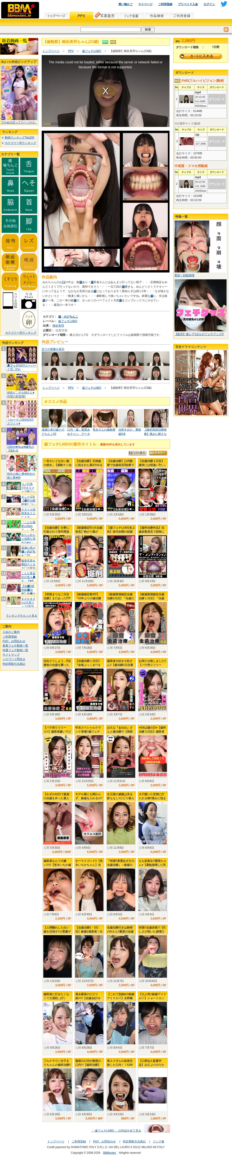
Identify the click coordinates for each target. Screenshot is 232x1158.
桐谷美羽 (58, 325)
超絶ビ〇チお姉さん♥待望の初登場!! (20, 394)
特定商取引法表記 (14, 663)
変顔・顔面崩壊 (184, 275)
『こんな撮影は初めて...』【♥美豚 (28, 528)
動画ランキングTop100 (19, 137)
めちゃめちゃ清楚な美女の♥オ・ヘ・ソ (28, 540)
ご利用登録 (165, 4)
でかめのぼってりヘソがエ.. (19, 122)
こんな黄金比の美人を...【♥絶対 (28, 579)
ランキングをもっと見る (21, 615)
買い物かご (125, 4)
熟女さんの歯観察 (104, 429)
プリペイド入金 (188, 4)
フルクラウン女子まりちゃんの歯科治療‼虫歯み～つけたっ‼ (57, 1065)
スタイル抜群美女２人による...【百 (28, 515)
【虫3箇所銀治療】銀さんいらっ (28, 591)
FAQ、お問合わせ (14, 641)
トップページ (50, 51)
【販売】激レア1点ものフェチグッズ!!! (199, 334)
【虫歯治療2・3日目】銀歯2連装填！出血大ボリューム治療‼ (89, 931)
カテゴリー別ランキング (20, 143)
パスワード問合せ (14, 659)
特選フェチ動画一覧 (15, 650)
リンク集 (158, 1141)
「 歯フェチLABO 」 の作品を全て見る (116, 1130)
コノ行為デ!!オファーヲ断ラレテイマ (28, 489)
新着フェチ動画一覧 (15, 645)
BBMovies (109, 1152)
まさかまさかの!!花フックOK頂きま (28, 604)
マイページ (145, 4)
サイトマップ (11, 654)
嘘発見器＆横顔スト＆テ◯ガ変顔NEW (28, 566)
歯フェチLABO (91, 51)
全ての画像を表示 (53, 349)
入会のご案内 (11, 632)
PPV (71, 51)
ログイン (209, 4)
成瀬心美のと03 (28, 551)
